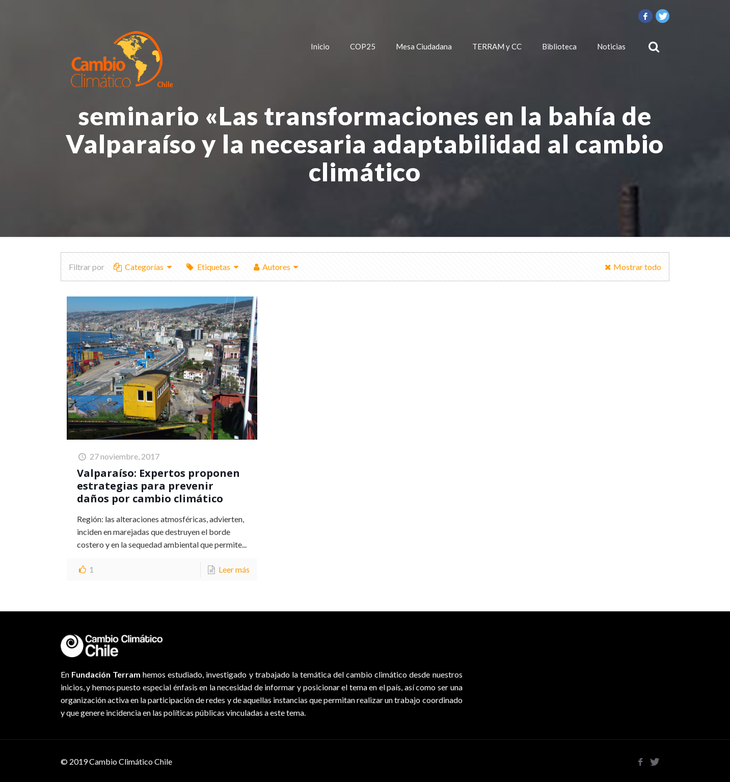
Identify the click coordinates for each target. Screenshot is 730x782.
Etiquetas (212, 267)
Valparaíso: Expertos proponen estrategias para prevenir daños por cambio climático (158, 485)
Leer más (234, 569)
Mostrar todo (631, 267)
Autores (276, 267)
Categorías (143, 267)
